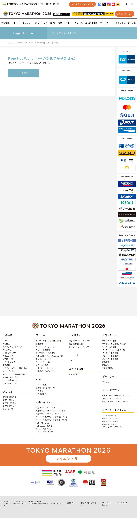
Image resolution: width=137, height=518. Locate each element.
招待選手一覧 (8, 359)
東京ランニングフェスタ (45, 407)
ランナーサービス (43, 362)
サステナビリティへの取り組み (15, 368)
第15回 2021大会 (9, 406)
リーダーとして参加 (110, 353)
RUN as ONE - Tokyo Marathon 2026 (49, 356)
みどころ (39, 391)
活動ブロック (107, 365)
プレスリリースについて (111, 398)
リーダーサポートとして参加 (113, 350)
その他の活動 (107, 368)
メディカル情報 (42, 365)
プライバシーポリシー (88, 504)
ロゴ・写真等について (11, 380)
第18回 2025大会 (9, 397)
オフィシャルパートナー (12, 362)
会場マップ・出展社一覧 (45, 388)
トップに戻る (23, 73)
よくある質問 (74, 374)
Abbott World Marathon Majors (14, 374)
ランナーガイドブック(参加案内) (48, 340)
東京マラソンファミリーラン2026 (49, 413)
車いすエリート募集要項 (45, 353)
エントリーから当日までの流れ (114, 343)
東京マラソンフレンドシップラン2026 (50, 410)
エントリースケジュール (45, 347)
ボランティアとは (109, 340)
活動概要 (105, 362)
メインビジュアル (10, 353)
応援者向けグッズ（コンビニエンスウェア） (112, 425)
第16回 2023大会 (9, 403)
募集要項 (39, 343)
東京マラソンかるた (110, 418)
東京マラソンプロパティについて (115, 401)
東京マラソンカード (110, 421)
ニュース (72, 360)
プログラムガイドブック (12, 347)
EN (131, 4)
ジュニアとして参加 (110, 359)
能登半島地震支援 (76, 343)
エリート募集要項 (43, 350)
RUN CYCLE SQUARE (44, 426)
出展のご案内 (41, 394)
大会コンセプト (9, 356)
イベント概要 (41, 384)
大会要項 (6, 343)
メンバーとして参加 (110, 356)
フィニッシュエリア (10, 377)
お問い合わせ (71, 504)
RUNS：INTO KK (42, 423)
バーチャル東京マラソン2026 (52, 416)
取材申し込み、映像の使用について (116, 395)
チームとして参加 (109, 347)
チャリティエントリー (44, 359)
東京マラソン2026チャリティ (80, 340)
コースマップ (8, 350)
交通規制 (6, 365)
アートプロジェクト (10, 371)
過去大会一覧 (8, 409)
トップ (11, 42)
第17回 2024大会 (9, 400)
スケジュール (8, 340)
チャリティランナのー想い (79, 347)
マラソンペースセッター (45, 368)
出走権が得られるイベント (46, 371)
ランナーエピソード (10, 383)
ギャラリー (106, 382)
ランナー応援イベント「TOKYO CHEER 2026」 (45, 430)
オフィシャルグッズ (110, 415)
